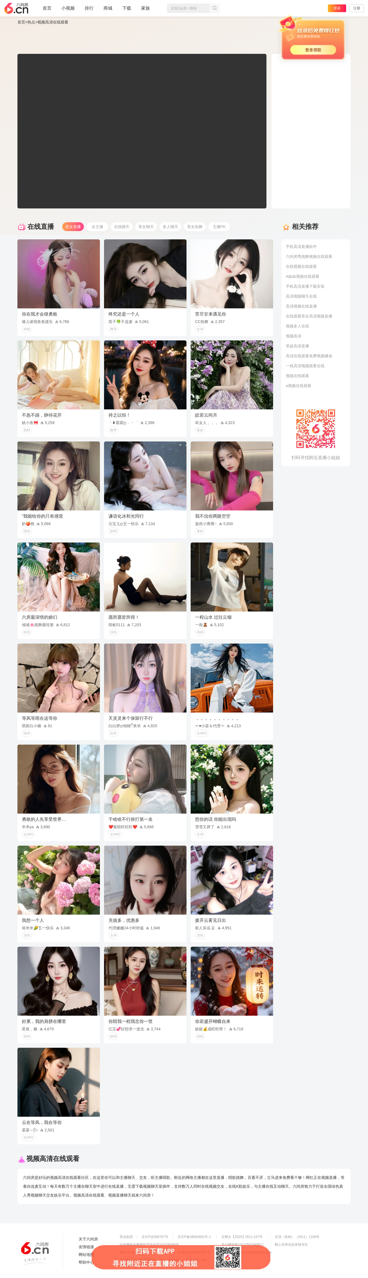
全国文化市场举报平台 (194, 1252)
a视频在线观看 (298, 385)
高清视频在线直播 (301, 306)
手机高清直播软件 (301, 246)
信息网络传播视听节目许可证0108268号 (149, 1245)
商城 (107, 10)
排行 (89, 8)
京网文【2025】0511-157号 (242, 1237)
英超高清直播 (297, 346)
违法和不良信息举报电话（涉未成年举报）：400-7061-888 (163, 1260)
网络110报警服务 (132, 1252)
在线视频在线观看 (301, 266)
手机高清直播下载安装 (305, 286)
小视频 (68, 10)
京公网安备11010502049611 (242, 1245)
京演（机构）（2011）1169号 (297, 1237)
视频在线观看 (297, 376)
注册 (356, 8)
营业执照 (126, 1237)
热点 (31, 22)
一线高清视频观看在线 (305, 366)
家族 (145, 10)
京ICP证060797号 (155, 1237)
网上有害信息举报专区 (291, 1245)
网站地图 (86, 1254)
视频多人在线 (297, 326)
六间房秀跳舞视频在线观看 (309, 256)
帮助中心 (86, 1262)
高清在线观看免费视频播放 (309, 356)
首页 (47, 10)
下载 (126, 8)
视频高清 (293, 336)
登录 (337, 8)
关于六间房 (88, 1239)
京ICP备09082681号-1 (194, 1237)
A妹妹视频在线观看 (302, 276)
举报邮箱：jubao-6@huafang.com (246, 1252)
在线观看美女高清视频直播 (309, 316)
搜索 (214, 8)
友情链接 (86, 1247)
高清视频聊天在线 (301, 296)
